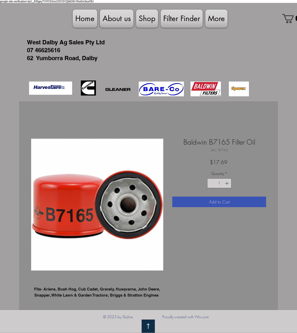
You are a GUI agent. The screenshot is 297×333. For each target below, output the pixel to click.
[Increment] (227, 183)
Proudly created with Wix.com (185, 316)
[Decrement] (211, 183)
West (34, 42)
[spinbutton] (219, 183)
